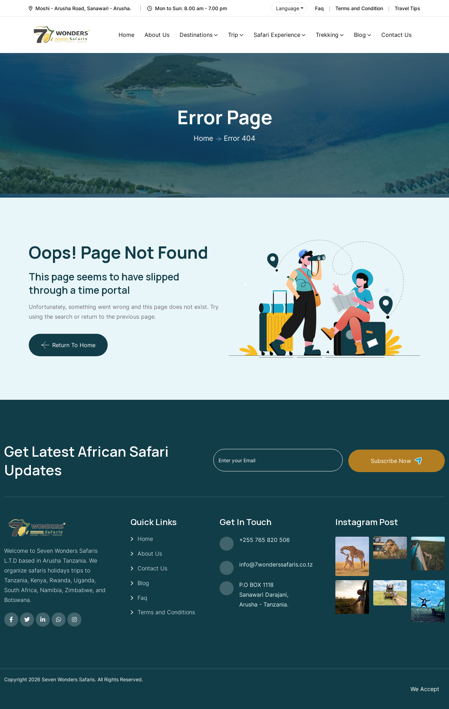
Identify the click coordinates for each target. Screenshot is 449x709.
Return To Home (68, 345)
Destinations (196, 34)
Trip (233, 34)
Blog (360, 34)
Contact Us (396, 34)
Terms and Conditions (166, 612)
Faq (319, 8)
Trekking (327, 34)
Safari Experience (277, 34)
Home (126, 34)
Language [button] (287, 8)
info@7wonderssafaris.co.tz (276, 564)
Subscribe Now (405, 460)
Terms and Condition (359, 8)
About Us (157, 34)
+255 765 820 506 (264, 539)
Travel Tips (407, 8)
